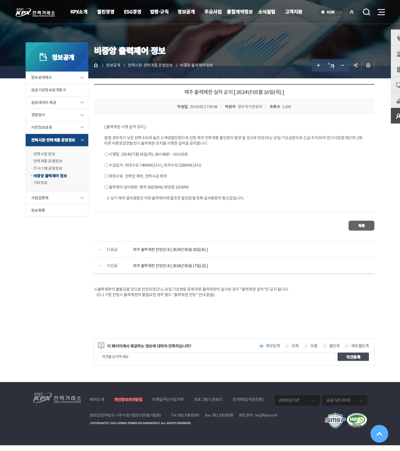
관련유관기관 (289, 405)
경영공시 (45, 122)
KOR (332, 12)
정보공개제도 (48, 84)
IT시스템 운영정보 (55, 175)
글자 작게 (336, 72)
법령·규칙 (159, 11)
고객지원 (293, 11)
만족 (288, 351)
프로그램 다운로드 (208, 405)
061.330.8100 (188, 421)
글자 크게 (311, 72)
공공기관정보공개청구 (55, 97)
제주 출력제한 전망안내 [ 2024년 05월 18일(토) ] (183, 255)
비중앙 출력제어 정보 (57, 183)
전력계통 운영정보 (55, 168)
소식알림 (266, 11)
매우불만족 (353, 351)
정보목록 (45, 218)
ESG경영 (132, 11)
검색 (366, 12)
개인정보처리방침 (128, 405)
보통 (306, 351)
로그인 (351, 12)
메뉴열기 (380, 10)
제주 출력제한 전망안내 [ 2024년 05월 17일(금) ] (183, 271)
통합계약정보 (240, 11)
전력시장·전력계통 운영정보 (60, 147)
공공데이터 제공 (50, 109)
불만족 (327, 351)
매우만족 (266, 351)
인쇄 (361, 72)
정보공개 (186, 11)
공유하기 (348, 72)
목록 (351, 232)
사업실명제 (47, 205)
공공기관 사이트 (338, 405)
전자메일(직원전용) (248, 405)
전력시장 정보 (52, 161)
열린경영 (105, 11)
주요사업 (213, 11)
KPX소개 (79, 11)
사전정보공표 (48, 134)
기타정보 (48, 190)
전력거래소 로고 (35, 12)
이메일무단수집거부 (168, 405)
